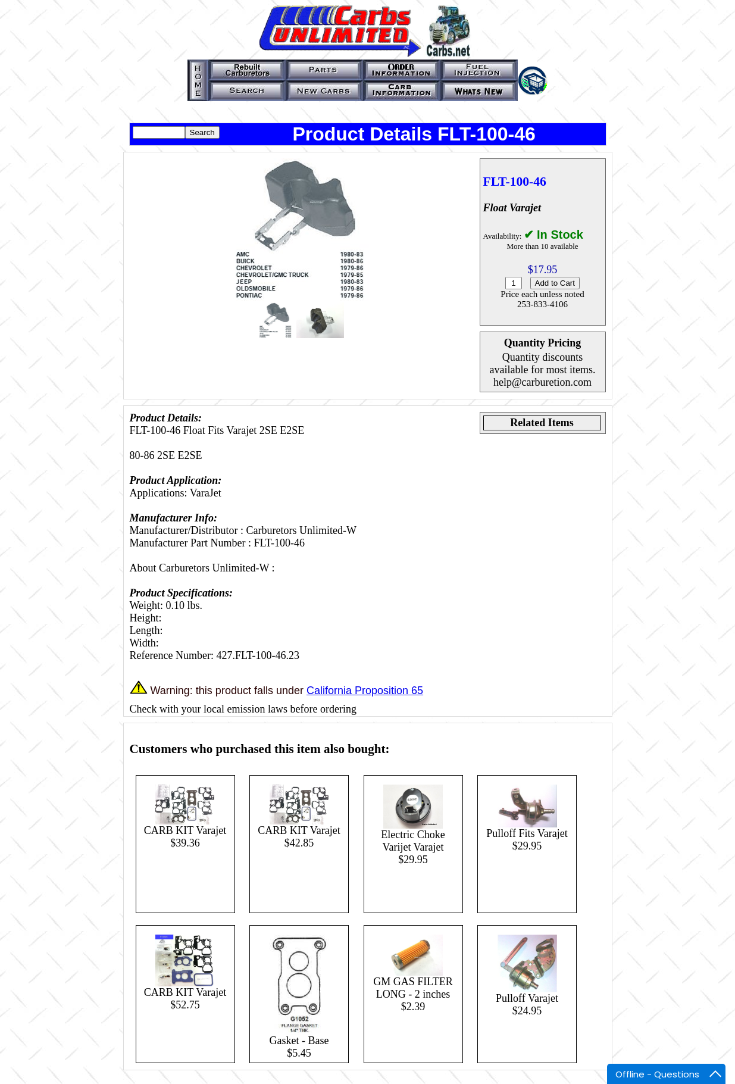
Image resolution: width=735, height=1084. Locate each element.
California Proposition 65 (364, 690)
